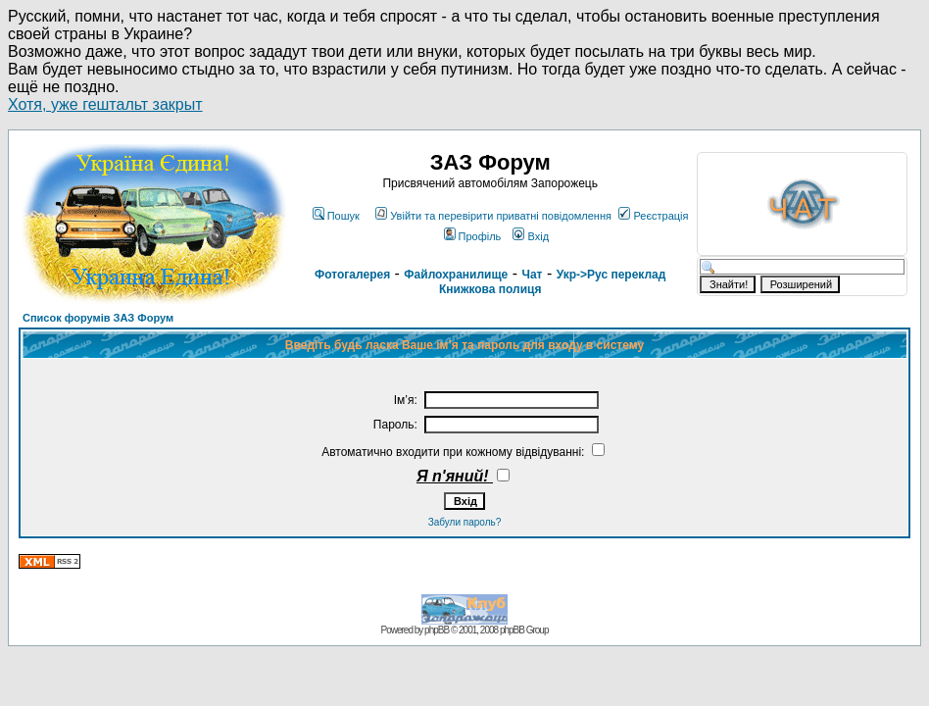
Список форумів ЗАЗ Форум (98, 318)
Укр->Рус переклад (611, 274)
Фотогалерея (352, 274)
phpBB (436, 630)
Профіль (473, 236)
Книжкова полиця (490, 289)
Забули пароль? (465, 522)
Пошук (336, 216)
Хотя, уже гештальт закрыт (105, 104)
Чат (531, 274)
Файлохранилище (456, 274)
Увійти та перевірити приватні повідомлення (493, 216)
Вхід (531, 236)
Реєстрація (653, 216)
